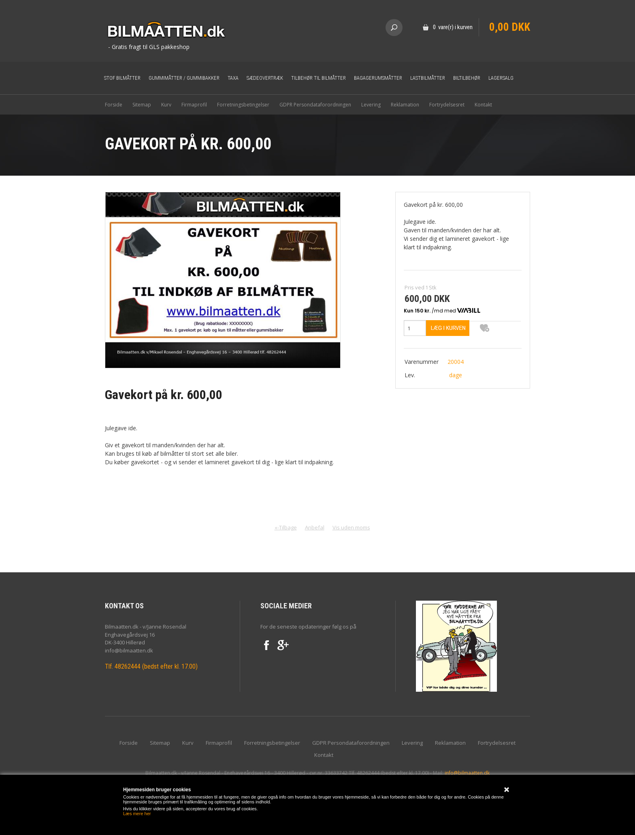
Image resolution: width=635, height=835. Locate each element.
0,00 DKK (509, 27)
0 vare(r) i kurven (453, 27)
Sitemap (141, 104)
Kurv (166, 104)
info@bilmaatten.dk (467, 772)
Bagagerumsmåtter (378, 78)
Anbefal (314, 527)
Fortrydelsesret (447, 104)
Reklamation (405, 104)
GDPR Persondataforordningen (315, 104)
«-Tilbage (286, 527)
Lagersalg (501, 78)
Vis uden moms (351, 527)
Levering (371, 104)
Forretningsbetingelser (243, 104)
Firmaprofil (194, 104)
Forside (113, 104)
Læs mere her (137, 813)
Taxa (233, 78)
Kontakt (483, 104)
